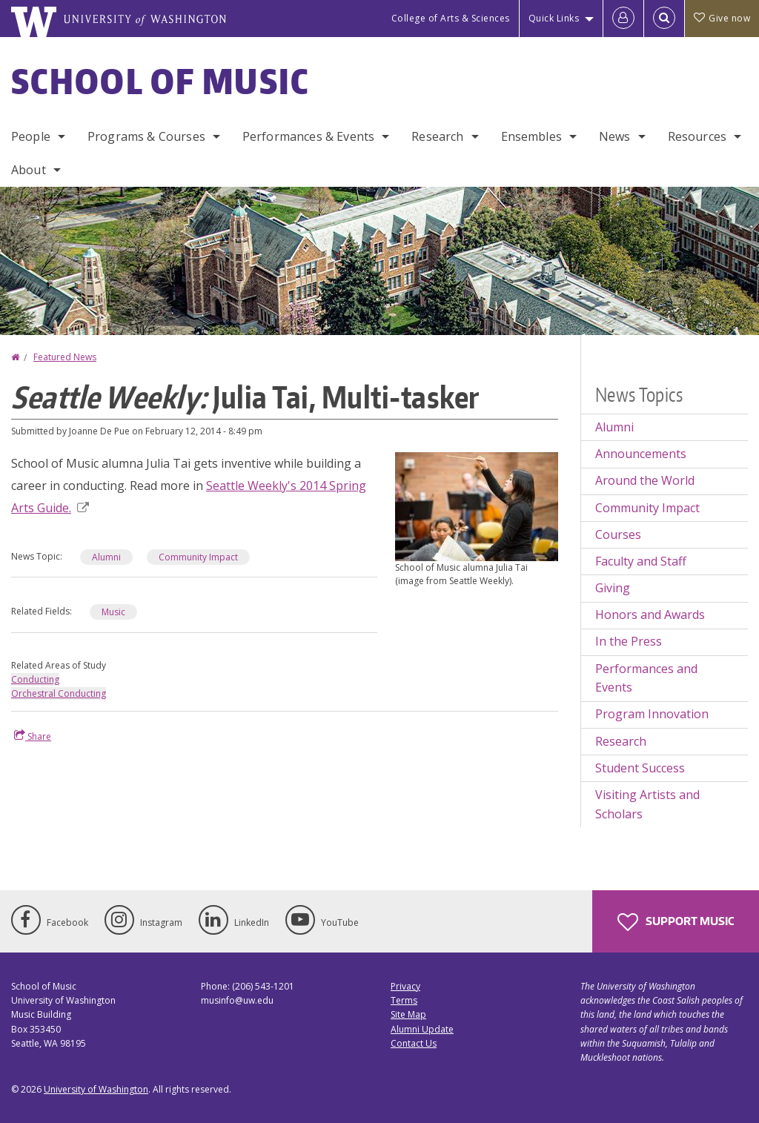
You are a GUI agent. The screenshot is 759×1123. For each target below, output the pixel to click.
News (615, 136)
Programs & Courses (146, 136)
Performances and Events (646, 678)
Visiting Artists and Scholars (647, 804)
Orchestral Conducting (58, 693)
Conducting (35, 679)
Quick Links (554, 18)
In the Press (628, 641)
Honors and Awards (650, 614)
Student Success (640, 768)
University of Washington (96, 1089)
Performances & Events (308, 136)
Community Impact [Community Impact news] (198, 557)
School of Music (160, 81)
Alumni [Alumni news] (106, 557)
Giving (612, 588)
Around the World (645, 480)
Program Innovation (652, 714)
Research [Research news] (620, 741)
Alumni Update (422, 1029)
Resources (697, 136)
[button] (476, 505)
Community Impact (647, 508)
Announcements (640, 453)
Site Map (408, 1014)
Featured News (64, 357)
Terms (404, 1000)
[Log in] (623, 18)
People (30, 136)
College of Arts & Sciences (450, 18)
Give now (722, 18)
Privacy (405, 986)
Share (32, 736)
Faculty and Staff (640, 561)
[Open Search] (664, 18)
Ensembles (531, 136)
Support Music (675, 922)
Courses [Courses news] (618, 534)
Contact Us (414, 1043)
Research (437, 136)
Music (113, 612)
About (28, 170)
